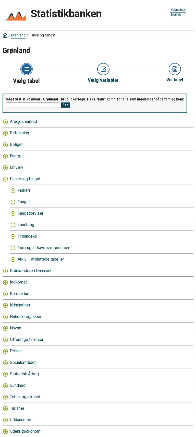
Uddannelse (20, 419)
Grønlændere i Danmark (31, 270)
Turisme (17, 408)
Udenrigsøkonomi (25, 431)
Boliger (16, 144)
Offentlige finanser (26, 339)
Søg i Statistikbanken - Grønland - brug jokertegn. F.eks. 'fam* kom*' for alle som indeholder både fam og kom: (95, 99)
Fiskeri (24, 190)
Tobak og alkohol (25, 396)
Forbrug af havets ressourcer (43, 247)
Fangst (24, 201)
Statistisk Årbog (24, 373)
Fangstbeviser (30, 213)
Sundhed (18, 385)
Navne (15, 328)
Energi (15, 155)
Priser (15, 351)
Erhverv (16, 167)
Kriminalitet (20, 305)
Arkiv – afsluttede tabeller (41, 259)
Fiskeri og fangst (42, 35)
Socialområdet (23, 362)
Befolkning (19, 133)
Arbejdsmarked (23, 121)
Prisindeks (27, 236)
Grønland (18, 35)
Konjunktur (19, 293)
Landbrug (26, 224)
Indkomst (18, 282)
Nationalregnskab (25, 316)
